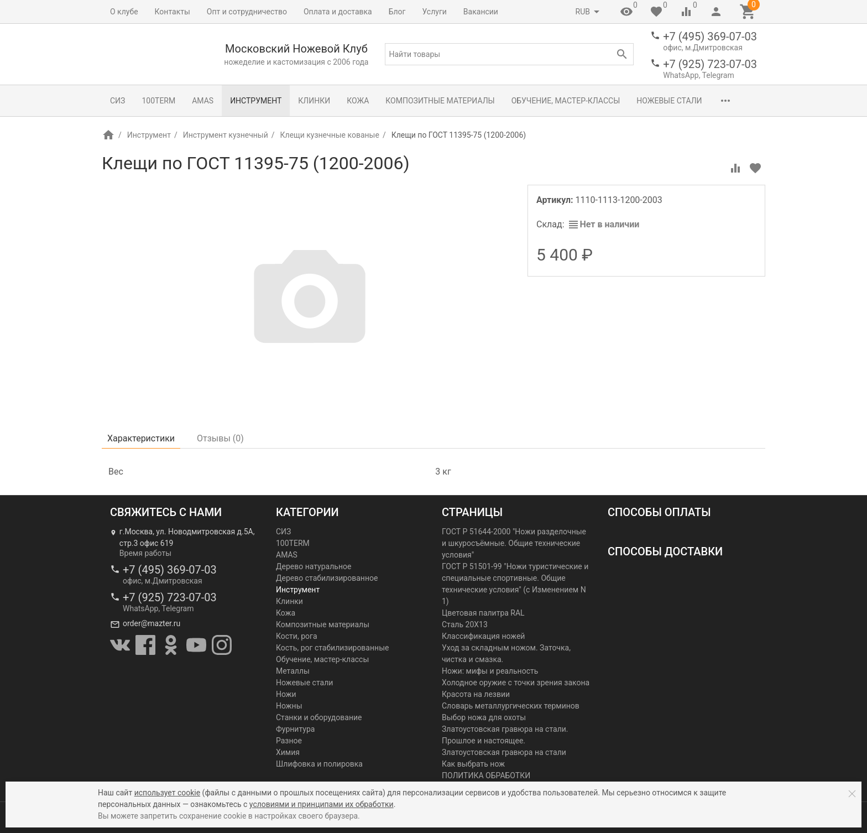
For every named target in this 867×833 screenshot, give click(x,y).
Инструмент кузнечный (225, 135)
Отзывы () (220, 438)
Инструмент (255, 100)
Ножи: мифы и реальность (490, 671)
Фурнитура (295, 729)
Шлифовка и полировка (319, 763)
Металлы (293, 671)
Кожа (358, 100)
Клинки (314, 100)
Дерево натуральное (313, 566)
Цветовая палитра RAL (483, 612)
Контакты (172, 11)
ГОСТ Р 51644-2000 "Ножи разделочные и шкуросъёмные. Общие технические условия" (514, 543)
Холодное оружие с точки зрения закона (515, 682)
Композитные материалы (439, 100)
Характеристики (141, 438)
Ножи (286, 694)
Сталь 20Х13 (465, 624)
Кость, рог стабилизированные (332, 647)
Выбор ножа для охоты (484, 717)
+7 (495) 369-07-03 (710, 36)
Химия (288, 752)
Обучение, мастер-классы (565, 100)
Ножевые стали (669, 100)
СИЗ (117, 100)
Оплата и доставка (338, 11)
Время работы (145, 553)
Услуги (434, 11)
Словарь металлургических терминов (510, 705)
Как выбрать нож (473, 763)
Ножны (289, 705)
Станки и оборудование (319, 717)
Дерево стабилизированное (327, 578)
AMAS (202, 100)
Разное (289, 740)
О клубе (124, 11)
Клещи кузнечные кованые (329, 135)
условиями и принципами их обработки (321, 804)
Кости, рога (296, 636)
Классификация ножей (483, 636)
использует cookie (167, 792)
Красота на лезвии (476, 694)
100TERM (158, 100)
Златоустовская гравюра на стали (504, 752)
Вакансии (480, 11)
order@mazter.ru (151, 623)
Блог (397, 11)
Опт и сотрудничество (247, 11)
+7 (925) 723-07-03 (710, 64)
